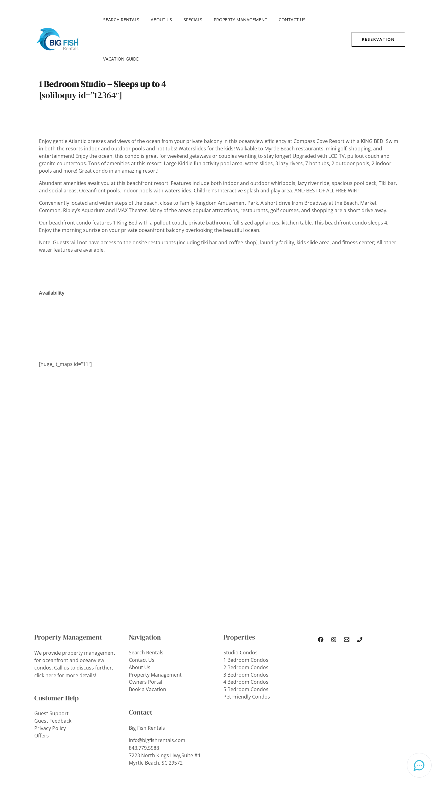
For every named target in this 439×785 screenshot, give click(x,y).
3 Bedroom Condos (245, 635)
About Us (157, 20)
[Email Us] (346, 600)
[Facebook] (320, 600)
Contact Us (279, 20)
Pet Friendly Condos (246, 658)
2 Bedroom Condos (245, 628)
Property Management (231, 20)
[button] (378, 19)
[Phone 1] (359, 600)
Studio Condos (240, 613)
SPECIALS (186, 20)
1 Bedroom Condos (245, 621)
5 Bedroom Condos (245, 650)
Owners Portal (145, 643)
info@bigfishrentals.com (157, 701)
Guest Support (51, 674)
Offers (41, 696)
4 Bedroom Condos (245, 643)
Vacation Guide (319, 20)
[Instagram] (333, 600)
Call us (61, 628)
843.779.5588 (144, 708)
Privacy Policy (50, 689)
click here (45, 635)
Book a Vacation (147, 650)
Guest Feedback (52, 681)
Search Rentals (120, 20)
